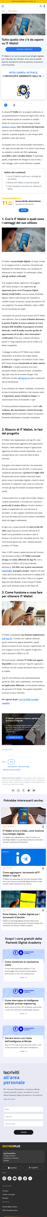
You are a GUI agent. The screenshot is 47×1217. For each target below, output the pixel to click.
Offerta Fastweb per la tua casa (22, 1)
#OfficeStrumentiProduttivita (12, 770)
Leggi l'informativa (9, 1099)
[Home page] (15, 6)
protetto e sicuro (9, 127)
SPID (11, 762)
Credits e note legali (8, 1194)
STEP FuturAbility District (10, 1210)
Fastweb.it (5, 1198)
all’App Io (22, 378)
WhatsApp (28, 790)
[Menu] (2, 6)
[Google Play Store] (34, 1167)
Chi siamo (5, 1191)
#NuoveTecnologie (23, 767)
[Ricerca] (41, 6)
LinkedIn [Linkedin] (13, 790)
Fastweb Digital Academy (9, 1207)
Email (33, 790)
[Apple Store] (12, 1167)
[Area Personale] (44, 6)
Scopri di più (14, 737)
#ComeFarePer (12, 767)
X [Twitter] (18, 790)
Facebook (23, 790)
